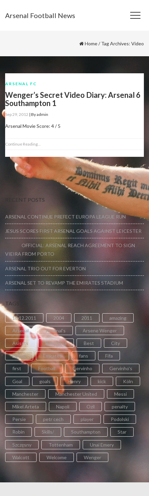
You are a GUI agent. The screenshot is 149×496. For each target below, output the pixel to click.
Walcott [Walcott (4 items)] (20, 457)
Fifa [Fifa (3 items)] (109, 356)
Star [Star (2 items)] (122, 432)
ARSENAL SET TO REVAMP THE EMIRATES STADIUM (64, 283)
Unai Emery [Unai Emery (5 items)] (102, 445)
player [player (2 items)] (87, 419)
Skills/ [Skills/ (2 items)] (48, 432)
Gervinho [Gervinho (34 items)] (82, 368)
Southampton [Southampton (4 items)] (85, 432)
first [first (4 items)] (16, 368)
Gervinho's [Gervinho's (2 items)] (120, 368)
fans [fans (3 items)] (83, 356)
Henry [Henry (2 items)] (74, 381)
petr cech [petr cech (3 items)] (53, 419)
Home (91, 43)
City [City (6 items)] (115, 343)
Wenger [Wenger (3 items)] (92, 457)
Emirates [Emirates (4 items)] (52, 356)
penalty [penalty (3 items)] (120, 406)
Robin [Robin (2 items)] (18, 432)
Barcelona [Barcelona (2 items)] (56, 343)
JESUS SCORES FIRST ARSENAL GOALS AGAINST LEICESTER (73, 231)
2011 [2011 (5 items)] (86, 318)
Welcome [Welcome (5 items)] (56, 457)
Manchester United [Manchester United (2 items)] (76, 394)
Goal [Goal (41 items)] (17, 381)
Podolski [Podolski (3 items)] (120, 419)
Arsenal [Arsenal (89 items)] (20, 330)
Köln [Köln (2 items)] (128, 381)
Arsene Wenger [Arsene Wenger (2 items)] (100, 330)
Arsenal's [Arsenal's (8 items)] (56, 330)
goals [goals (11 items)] (45, 381)
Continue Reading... (23, 144)
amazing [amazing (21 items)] (117, 318)
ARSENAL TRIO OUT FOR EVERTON (45, 268)
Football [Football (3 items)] (46, 368)
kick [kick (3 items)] (102, 381)
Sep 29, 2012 (16, 114)
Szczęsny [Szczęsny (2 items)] (21, 445)
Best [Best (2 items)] (89, 343)
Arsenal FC (21, 83)
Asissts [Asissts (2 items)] (20, 343)
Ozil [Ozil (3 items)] (90, 406)
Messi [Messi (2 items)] (120, 394)
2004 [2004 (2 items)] (58, 318)
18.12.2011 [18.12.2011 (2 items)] (24, 318)
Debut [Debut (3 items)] (19, 356)
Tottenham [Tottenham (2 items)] (61, 445)
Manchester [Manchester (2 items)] (25, 394)
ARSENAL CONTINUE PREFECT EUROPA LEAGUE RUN (65, 217)
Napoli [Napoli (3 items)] (62, 406)
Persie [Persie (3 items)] (19, 419)
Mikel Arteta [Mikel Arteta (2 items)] (25, 406)
